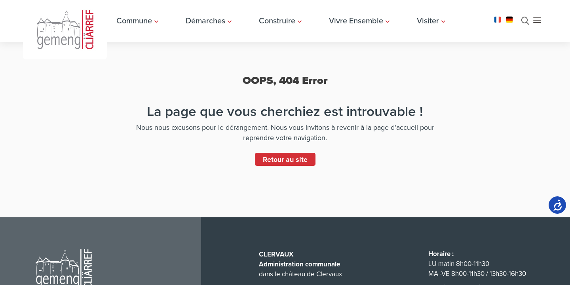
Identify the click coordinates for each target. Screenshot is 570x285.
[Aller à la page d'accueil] (65, 28)
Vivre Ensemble (359, 21)
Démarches (209, 21)
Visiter (431, 21)
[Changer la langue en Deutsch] (509, 19)
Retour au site (285, 159)
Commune (137, 21)
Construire (280, 21)
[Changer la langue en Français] (498, 19)
